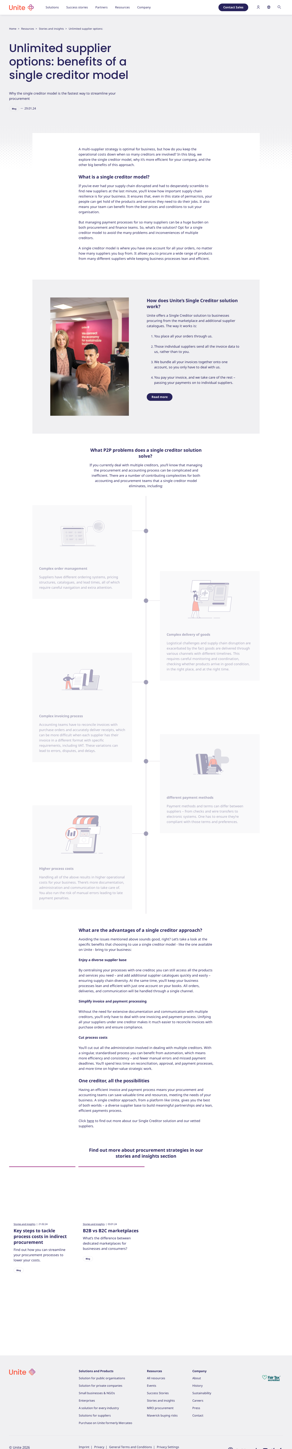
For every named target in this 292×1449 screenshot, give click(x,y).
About (196, 1378)
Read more (160, 420)
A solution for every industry (99, 1408)
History (197, 1386)
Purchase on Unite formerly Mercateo (105, 1423)
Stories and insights (51, 28)
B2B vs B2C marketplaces (111, 1254)
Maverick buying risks (162, 1415)
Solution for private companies (100, 1386)
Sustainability (201, 1393)
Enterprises (87, 1400)
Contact (197, 1415)
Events (151, 1386)
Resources (27, 28)
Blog (14, 108)
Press (196, 1408)
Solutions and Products (96, 1371)
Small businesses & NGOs (97, 1393)
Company (199, 1371)
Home (12, 28)
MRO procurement (160, 1408)
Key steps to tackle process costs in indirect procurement (40, 1260)
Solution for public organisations (102, 1378)
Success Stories (158, 1393)
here (90, 1144)
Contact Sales (233, 7)
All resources (156, 1378)
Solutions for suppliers (95, 1415)
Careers (197, 1400)
